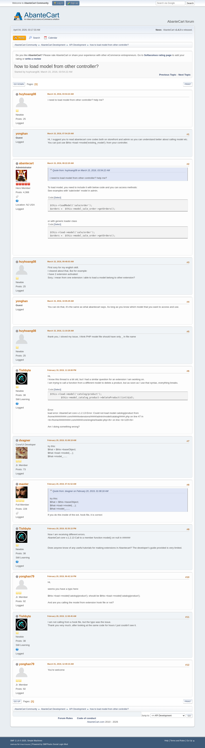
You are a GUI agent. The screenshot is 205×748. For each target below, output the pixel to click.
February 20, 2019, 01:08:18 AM (61, 440)
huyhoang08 (27, 94)
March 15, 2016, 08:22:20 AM (60, 163)
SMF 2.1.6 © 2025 (18, 740)
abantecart (26, 163)
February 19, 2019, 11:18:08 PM (61, 370)
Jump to (145, 715)
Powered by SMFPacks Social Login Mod (50, 744)
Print (188, 84)
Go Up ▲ (191, 740)
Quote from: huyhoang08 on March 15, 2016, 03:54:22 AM (81, 170)
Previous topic (167, 74)
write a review (33, 58)
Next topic (184, 74)
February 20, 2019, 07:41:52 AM (61, 484)
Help (166, 740)
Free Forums (25, 744)
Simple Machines (34, 740)
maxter (23, 484)
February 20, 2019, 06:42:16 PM (61, 576)
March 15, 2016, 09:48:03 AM (60, 261)
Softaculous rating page (158, 55)
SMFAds (13, 744)
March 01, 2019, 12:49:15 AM (60, 664)
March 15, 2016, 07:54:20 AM (60, 133)
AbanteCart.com (95, 721)
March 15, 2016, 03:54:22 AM (60, 94)
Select (57, 197)
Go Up (17, 701)
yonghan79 (26, 576)
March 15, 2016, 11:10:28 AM (60, 331)
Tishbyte (25, 370)
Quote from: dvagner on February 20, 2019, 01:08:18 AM (80, 491)
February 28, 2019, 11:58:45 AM (61, 616)
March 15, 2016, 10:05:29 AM (60, 301)
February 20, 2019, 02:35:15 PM (61, 528)
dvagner (24, 440)
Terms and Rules (177, 740)
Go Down (19, 84)
